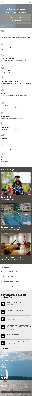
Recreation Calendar (16, 23)
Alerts (2, 371)
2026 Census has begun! (7, 286)
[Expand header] (30, 2)
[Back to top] (16, 391)
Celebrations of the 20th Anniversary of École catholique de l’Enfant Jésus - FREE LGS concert (19, 327)
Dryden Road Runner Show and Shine (16, 342)
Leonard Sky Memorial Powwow (15, 310)
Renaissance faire (11, 318)
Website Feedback (5, 369)
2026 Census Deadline (7, 276)
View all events (4, 348)
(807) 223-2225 (7, 359)
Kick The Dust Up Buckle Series (15, 303)
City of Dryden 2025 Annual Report (10, 271)
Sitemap (3, 366)
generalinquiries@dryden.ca (9, 360)
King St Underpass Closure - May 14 (10, 281)
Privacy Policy (4, 370)
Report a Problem (16, 18)
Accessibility (4, 367)
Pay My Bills (16, 15)
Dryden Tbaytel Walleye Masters (15, 334)
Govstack (6, 386)
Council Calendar (16, 20)
